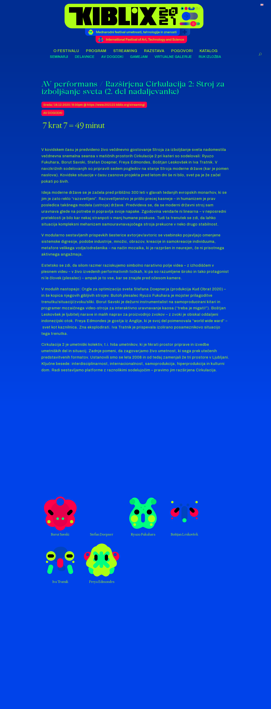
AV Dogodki (52, 112)
